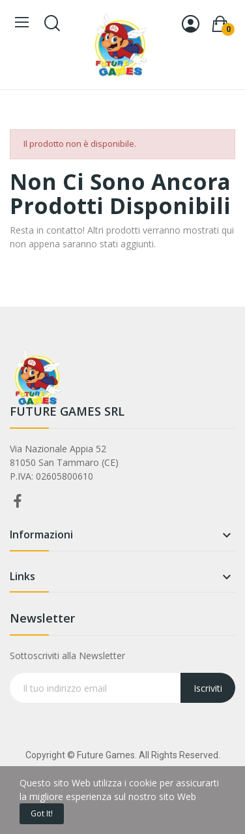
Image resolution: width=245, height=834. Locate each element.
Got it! (42, 813)
